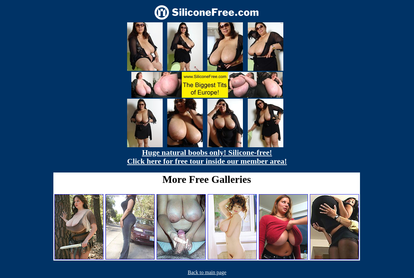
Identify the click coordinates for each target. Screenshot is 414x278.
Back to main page (207, 272)
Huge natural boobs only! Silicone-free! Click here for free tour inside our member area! (207, 156)
